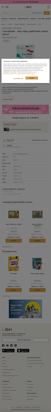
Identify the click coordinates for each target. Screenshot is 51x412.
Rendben (31, 78)
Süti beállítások (18, 78)
